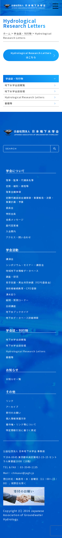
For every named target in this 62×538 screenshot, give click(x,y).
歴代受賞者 (12, 225)
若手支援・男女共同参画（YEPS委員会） (29, 282)
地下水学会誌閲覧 (16, 339)
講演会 (10, 259)
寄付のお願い (13, 412)
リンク (10, 400)
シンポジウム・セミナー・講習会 (25, 265)
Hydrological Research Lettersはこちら (31, 55)
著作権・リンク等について (21, 424)
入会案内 (11, 231)
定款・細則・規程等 (17, 186)
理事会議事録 (13, 191)
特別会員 (11, 213)
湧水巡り (11, 294)
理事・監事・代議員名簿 (20, 180)
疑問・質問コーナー (17, 300)
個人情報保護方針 (16, 418)
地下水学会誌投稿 (16, 345)
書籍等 (10, 357)
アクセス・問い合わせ (18, 237)
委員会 (10, 207)
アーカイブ (12, 406)
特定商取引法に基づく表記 (21, 430)
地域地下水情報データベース (22, 270)
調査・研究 (12, 276)
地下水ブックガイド (17, 311)
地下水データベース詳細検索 (22, 317)
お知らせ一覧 (13, 379)
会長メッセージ (15, 219)
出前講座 (11, 306)
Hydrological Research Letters (26, 351)
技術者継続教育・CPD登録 (21, 288)
